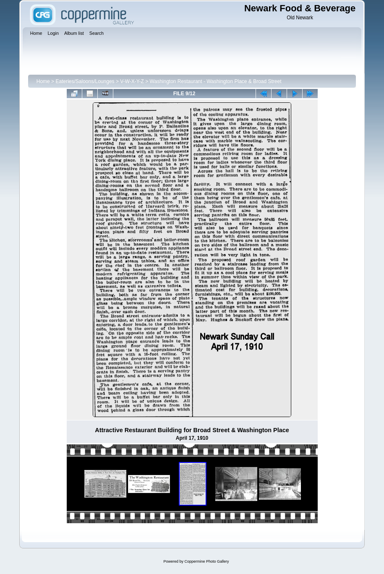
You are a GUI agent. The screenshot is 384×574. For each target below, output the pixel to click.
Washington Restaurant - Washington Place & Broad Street (216, 81)
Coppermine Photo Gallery (206, 561)
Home (43, 81)
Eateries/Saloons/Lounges (84, 81)
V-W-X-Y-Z (132, 81)
